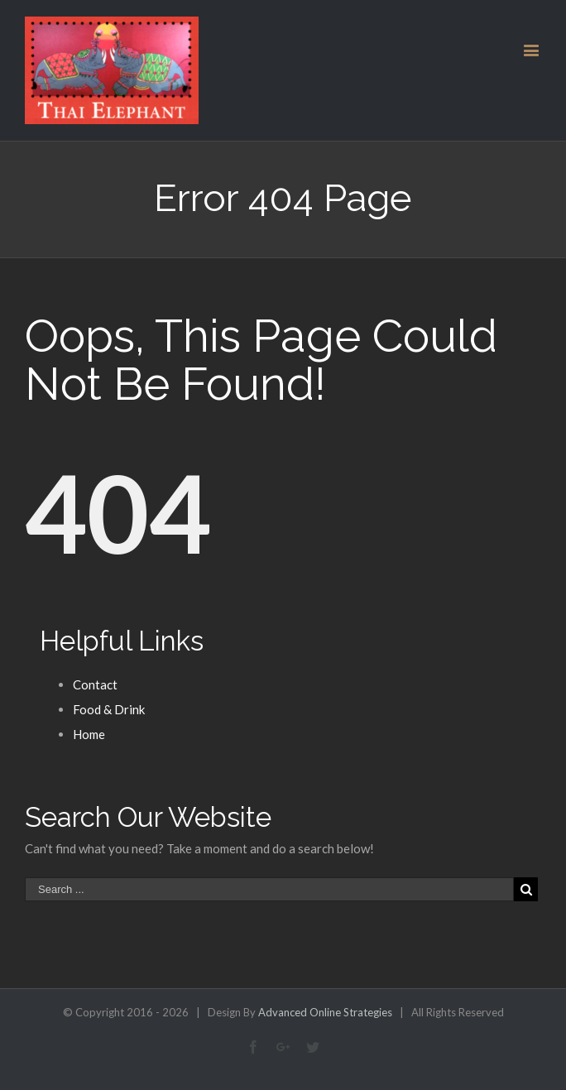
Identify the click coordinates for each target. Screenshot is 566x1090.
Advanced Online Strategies (325, 1012)
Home (89, 734)
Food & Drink (109, 709)
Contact (95, 684)
